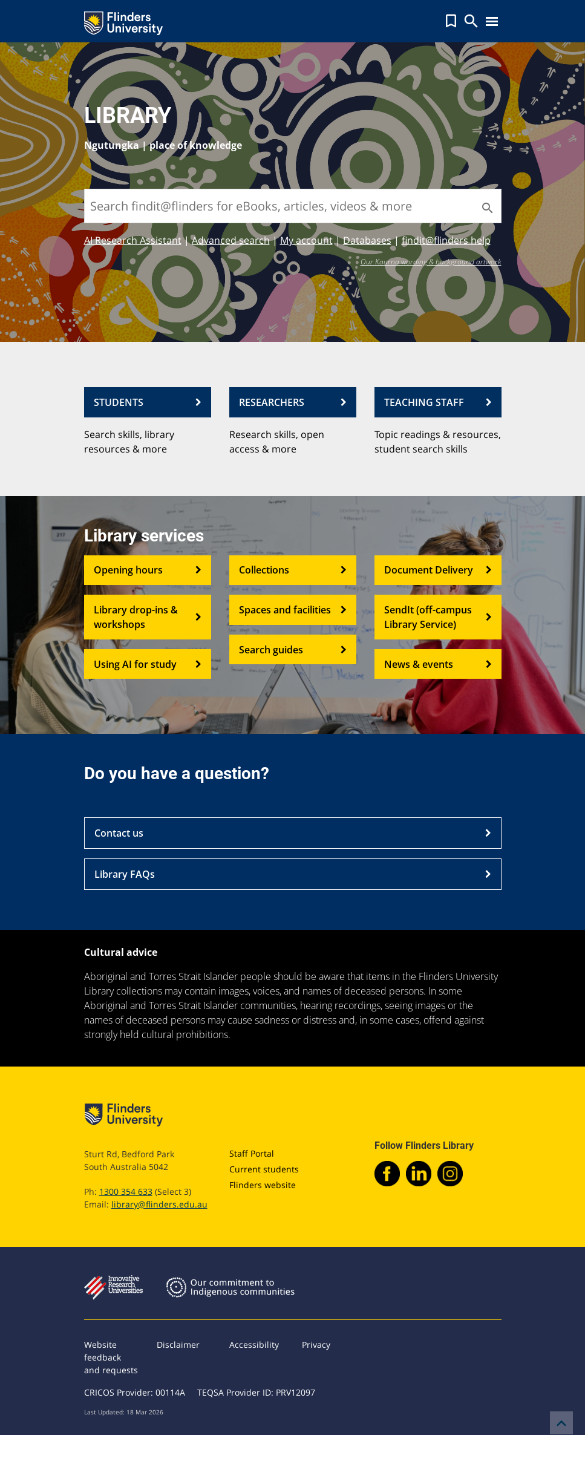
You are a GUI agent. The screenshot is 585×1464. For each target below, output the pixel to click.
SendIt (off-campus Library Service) (438, 617)
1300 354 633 (125, 1191)
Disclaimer (178, 1344)
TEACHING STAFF (438, 402)
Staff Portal (251, 1153)
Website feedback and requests (111, 1357)
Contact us (292, 833)
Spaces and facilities (293, 610)
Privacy (316, 1344)
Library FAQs (292, 874)
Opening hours (147, 570)
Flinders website (262, 1185)
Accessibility (254, 1344)
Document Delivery (438, 570)
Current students (264, 1169)
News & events (438, 664)
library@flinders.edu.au (159, 1204)
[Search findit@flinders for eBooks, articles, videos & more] (293, 206)
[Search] (486, 208)
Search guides (293, 650)
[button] (451, 21)
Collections (293, 570)
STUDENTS (147, 402)
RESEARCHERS (293, 402)
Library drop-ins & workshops (147, 617)
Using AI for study (147, 664)
